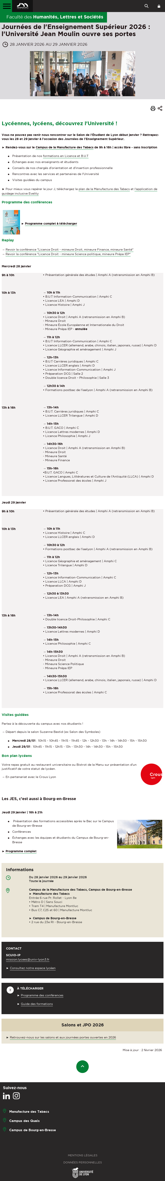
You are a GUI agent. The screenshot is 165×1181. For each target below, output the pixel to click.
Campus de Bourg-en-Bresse (32, 1130)
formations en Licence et (66, 156)
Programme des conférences (42, 995)
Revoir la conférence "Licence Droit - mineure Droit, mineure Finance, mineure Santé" (69, 249)
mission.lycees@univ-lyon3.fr (27, 959)
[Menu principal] (6, 6)
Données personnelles (82, 1162)
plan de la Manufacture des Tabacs (104, 189)
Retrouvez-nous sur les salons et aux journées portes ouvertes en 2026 (63, 1037)
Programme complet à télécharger (51, 223)
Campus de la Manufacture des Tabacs (64, 147)
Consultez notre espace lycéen (33, 968)
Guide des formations (37, 1004)
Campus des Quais (24, 1121)
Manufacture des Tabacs (29, 1111)
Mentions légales (82, 1155)
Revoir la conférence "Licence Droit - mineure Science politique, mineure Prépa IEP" (68, 254)
